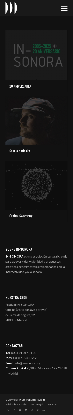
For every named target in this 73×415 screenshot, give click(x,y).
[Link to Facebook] (14, 410)
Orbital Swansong (21, 215)
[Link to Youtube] (20, 410)
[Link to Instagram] (32, 410)
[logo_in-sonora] (30, 8)
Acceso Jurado (37, 399)
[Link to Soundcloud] (43, 410)
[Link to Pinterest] (37, 410)
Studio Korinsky (19, 150)
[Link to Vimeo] (26, 410)
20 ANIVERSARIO (20, 86)
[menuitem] (62, 8)
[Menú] (62, 8)
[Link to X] (8, 410)
